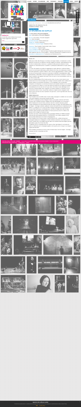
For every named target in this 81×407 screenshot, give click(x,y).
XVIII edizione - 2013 (39, 23)
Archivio (66, 1)
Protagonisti (53, 1)
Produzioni (60, 1)
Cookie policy (42, 405)
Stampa (71, 1)
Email (3, 40)
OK (23, 42)
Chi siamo (29, 1)
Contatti (76, 1)
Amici (48, 1)
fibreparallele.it (32, 133)
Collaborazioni (41, 1)
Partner (35, 1)
